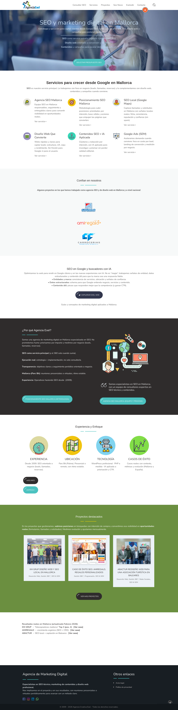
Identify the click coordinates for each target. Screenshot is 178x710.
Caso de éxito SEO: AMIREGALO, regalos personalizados (89, 571)
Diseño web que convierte (45, 135)
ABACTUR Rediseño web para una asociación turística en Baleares (134, 572)
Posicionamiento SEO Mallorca (92, 101)
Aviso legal (118, 683)
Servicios (93, 5)
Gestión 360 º (46, 576)
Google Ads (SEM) (135, 134)
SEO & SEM (56, 576)
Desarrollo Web (34, 576)
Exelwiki (130, 5)
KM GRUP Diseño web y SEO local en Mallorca (44, 571)
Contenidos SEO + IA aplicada (92, 135)
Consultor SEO (79, 5)
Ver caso (78, 627)
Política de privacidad (122, 687)
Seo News (118, 5)
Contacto (141, 5)
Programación (89, 576)
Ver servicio (40, 121)
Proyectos (105, 5)
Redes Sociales (145, 579)
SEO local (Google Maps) (135, 101)
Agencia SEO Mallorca (48, 100)
